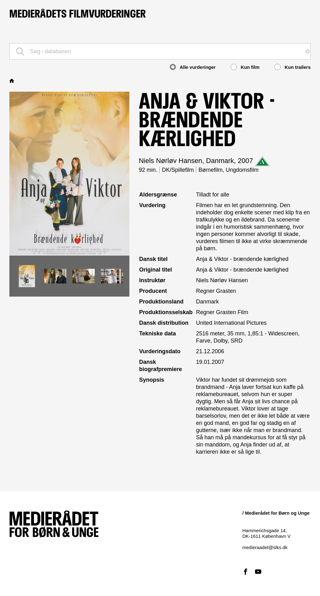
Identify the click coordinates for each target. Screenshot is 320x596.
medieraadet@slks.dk (265, 547)
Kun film (245, 67)
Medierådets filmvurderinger (77, 13)
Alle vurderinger (193, 67)
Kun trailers (292, 67)
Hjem (12, 80)
